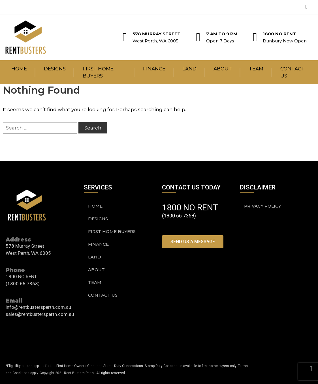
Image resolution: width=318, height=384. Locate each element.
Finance (154, 69)
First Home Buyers (98, 72)
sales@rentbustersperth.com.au (40, 314)
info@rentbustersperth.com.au (38, 307)
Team (256, 69)
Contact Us (292, 72)
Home (19, 69)
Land (189, 69)
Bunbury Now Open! (285, 41)
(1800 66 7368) (23, 283)
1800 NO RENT (279, 33)
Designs (55, 69)
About (223, 69)
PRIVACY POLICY (262, 206)
